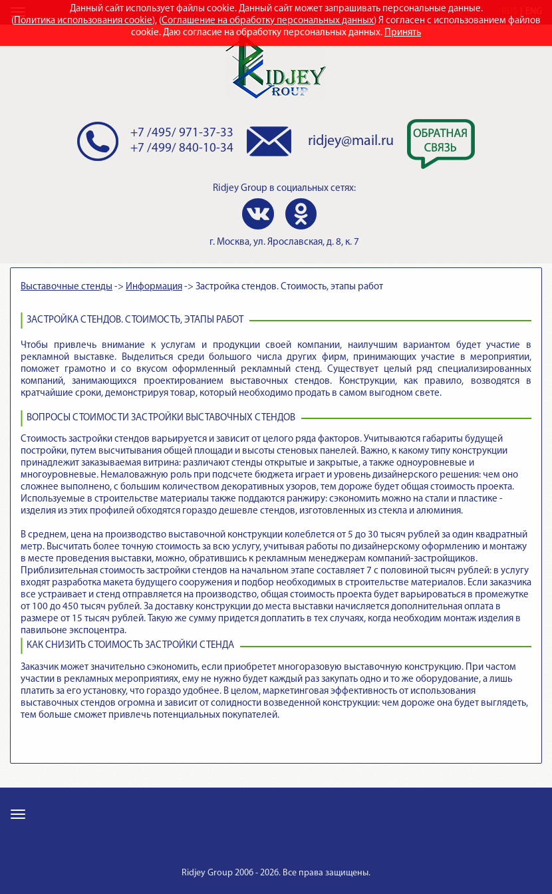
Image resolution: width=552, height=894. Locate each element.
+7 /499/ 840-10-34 (181, 148)
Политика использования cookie (83, 21)
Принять (402, 33)
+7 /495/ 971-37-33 (181, 133)
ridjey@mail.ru (351, 141)
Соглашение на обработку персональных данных (268, 21)
